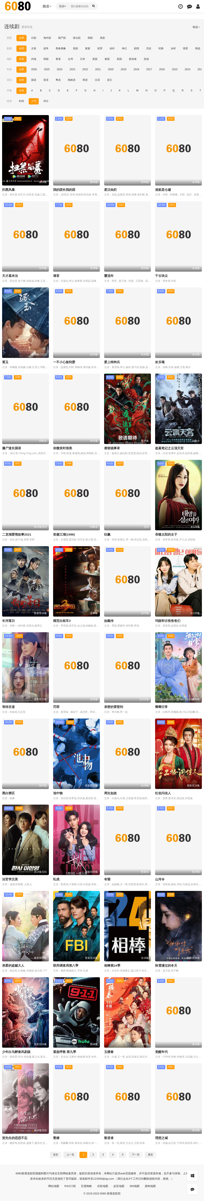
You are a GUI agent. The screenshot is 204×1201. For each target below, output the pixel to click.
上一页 (70, 1153)
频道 (47, 6)
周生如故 (110, 792)
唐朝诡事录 (112, 447)
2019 (123, 69)
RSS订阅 (68, 1184)
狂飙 (107, 534)
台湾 (70, 58)
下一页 (136, 1153)
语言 (9, 79)
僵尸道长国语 (11, 447)
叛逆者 (109, 1136)
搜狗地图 (153, 1184)
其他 (146, 58)
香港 (58, 58)
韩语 (85, 79)
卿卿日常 (161, 706)
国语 (33, 79)
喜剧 (75, 48)
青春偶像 (61, 48)
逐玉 (5, 361)
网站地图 (51, 1184)
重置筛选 (27, 27)
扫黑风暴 (8, 189)
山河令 (160, 878)
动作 (112, 48)
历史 (148, 48)
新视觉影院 (23, 1172)
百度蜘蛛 (85, 1184)
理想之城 (161, 1136)
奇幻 (124, 48)
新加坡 (133, 58)
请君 (56, 275)
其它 (109, 79)
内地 (33, 58)
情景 (185, 48)
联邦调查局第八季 (65, 964)
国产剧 (62, 37)
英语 (45, 79)
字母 (9, 90)
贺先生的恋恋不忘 (14, 1136)
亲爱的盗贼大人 (13, 964)
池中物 (58, 792)
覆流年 (109, 275)
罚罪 (56, 706)
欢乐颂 (160, 361)
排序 (9, 100)
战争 (45, 48)
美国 (94, 58)
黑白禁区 (8, 792)
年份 (9, 69)
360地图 (136, 1184)
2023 (72, 69)
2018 (136, 69)
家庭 (87, 48)
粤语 (58, 79)
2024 (59, 69)
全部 (21, 37)
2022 (85, 69)
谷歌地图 (103, 1184)
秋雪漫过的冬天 (166, 964)
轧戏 (56, 878)
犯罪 (99, 48)
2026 (34, 69)
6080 (12, 1172)
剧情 (9, 48)
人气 (33, 100)
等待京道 (8, 706)
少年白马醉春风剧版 (16, 1050)
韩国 (45, 58)
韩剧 (90, 37)
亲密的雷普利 (113, 706)
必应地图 (120, 1184)
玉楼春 (109, 1050)
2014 (187, 69)
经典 (161, 48)
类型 (9, 37)
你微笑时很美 (62, 447)
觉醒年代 (161, 1050)
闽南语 (71, 79)
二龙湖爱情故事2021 (16, 534)
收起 (196, 27)
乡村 (173, 48)
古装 (33, 48)
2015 (175, 69)
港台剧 (77, 37)
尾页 (150, 1153)
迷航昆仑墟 (163, 189)
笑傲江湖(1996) (64, 534)
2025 (47, 69)
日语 (97, 79)
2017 (149, 69)
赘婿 (56, 1136)
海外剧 (47, 37)
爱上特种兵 (112, 361)
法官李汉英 (10, 878)
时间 (21, 100)
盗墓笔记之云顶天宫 (169, 447)
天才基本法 (10, 275)
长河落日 (8, 620)
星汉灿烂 (110, 189)
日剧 (33, 37)
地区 (9, 58)
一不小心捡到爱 (64, 361)
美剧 (102, 37)
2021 (98, 69)
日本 (82, 58)
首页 (55, 1153)
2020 (111, 69)
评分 (45, 100)
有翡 (107, 878)
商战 (197, 48)
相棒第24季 (112, 964)
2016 (162, 69)
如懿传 (109, 620)
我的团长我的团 (64, 189)
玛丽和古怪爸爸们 (167, 620)
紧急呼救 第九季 (64, 1050)
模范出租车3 (62, 620)
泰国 (107, 58)
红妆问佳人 (163, 792)
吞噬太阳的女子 (166, 534)
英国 (119, 58)
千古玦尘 (161, 275)
